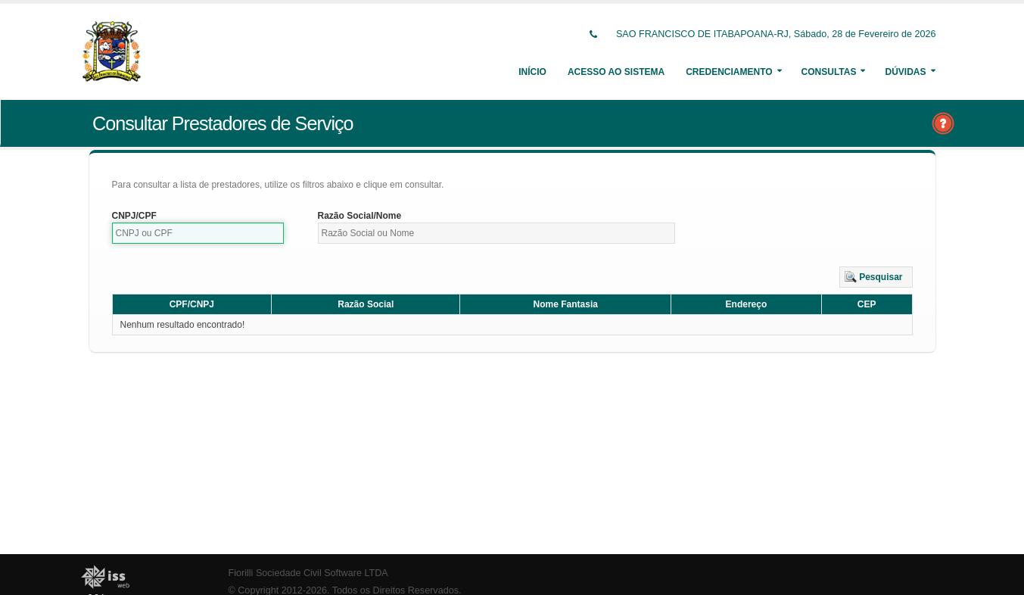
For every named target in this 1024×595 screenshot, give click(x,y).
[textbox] (198, 233)
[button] (876, 277)
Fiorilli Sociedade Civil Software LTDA (308, 573)
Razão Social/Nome (360, 215)
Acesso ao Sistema (616, 72)
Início (532, 72)
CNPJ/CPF (134, 215)
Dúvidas (905, 72)
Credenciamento (729, 72)
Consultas (829, 72)
